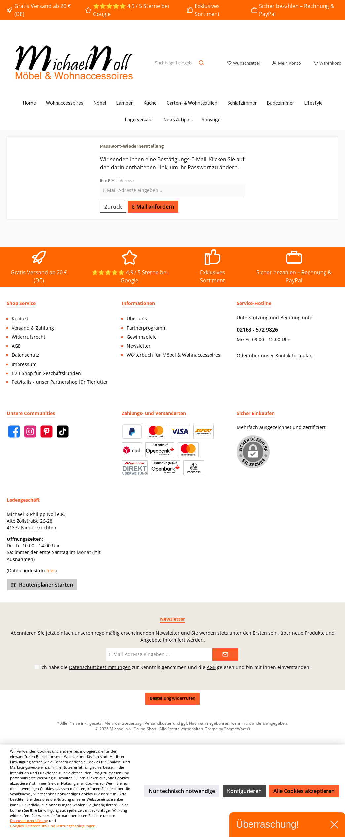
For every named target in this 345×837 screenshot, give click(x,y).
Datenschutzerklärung (29, 820)
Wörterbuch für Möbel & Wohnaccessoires (173, 355)
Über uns (137, 319)
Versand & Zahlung (33, 328)
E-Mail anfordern (153, 206)
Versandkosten (158, 723)
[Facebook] (14, 431)
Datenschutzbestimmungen (100, 667)
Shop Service (21, 303)
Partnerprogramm (147, 328)
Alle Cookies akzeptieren (304, 791)
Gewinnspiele (142, 337)
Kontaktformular (293, 356)
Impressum (24, 364)
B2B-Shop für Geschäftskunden (46, 373)
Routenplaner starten (42, 584)
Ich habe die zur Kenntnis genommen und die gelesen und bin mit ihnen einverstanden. (175, 667)
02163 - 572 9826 (257, 329)
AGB (16, 346)
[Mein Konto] (286, 63)
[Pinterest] (46, 431)
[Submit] (225, 654)
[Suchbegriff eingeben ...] (173, 63)
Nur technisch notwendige (182, 791)
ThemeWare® (237, 728)
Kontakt (20, 319)
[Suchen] (201, 63)
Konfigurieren (244, 791)
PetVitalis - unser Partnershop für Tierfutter (60, 382)
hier (50, 571)
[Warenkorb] (325, 63)
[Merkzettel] (243, 63)
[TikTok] (62, 431)
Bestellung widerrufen (172, 698)
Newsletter (139, 346)
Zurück (113, 206)
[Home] (29, 103)
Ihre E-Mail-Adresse (117, 180)
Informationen (138, 303)
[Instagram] (30, 431)
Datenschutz (25, 355)
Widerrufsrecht (28, 337)
